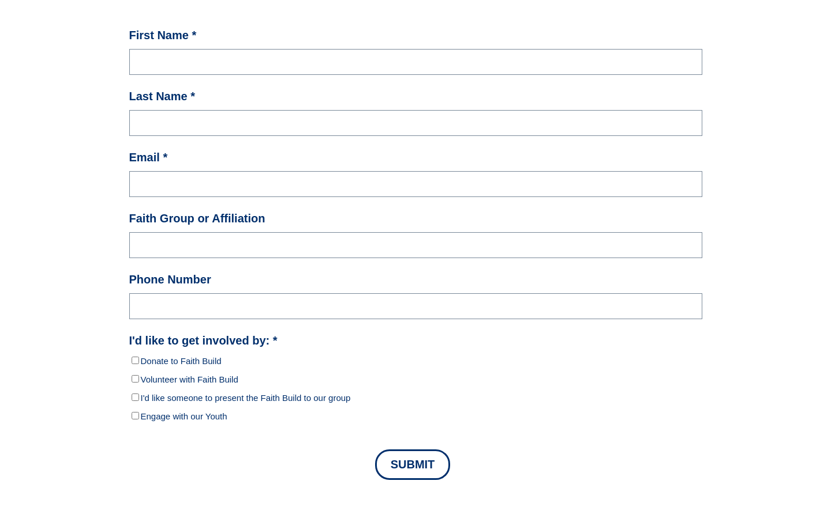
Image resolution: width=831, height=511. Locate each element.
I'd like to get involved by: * (203, 340)
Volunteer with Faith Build (189, 379)
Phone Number (170, 279)
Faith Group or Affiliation (197, 218)
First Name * (163, 35)
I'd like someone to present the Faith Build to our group (246, 398)
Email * (148, 157)
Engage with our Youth (184, 416)
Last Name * (162, 96)
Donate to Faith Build (181, 361)
